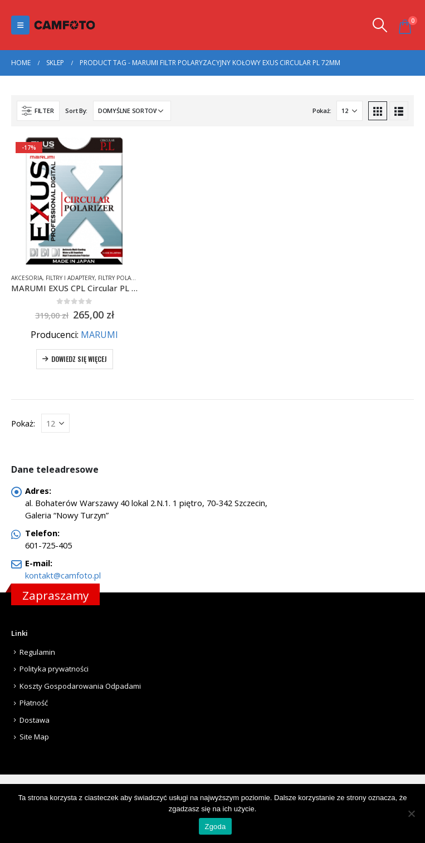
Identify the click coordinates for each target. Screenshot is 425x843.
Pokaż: (321, 110)
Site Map (34, 737)
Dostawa (34, 720)
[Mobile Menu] (20, 25)
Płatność (33, 703)
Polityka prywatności (54, 669)
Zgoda (215, 826)
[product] (74, 201)
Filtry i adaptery (70, 278)
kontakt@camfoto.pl (63, 575)
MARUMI (99, 335)
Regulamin (37, 652)
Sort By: (76, 110)
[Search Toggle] (380, 25)
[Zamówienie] (132, 111)
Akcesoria (26, 278)
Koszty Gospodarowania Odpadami (80, 686)
